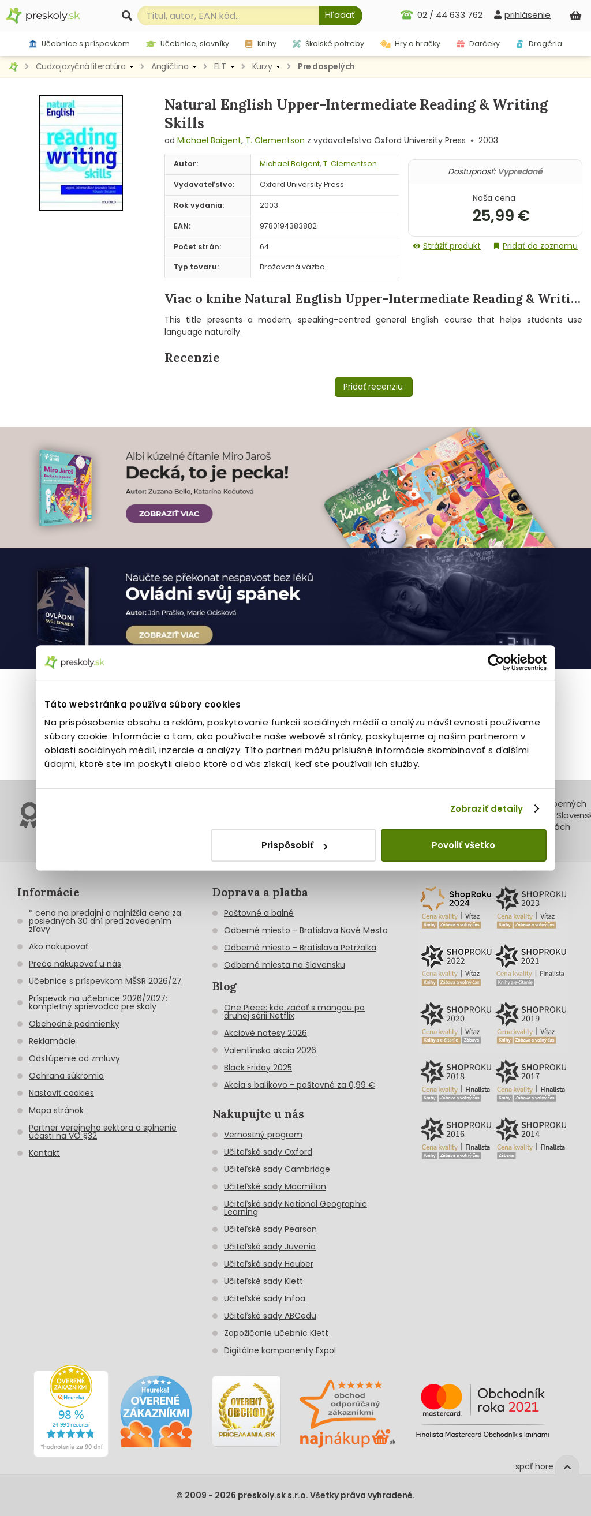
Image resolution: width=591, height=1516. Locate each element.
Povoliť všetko (463, 845)
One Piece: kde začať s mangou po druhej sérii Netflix (294, 1011)
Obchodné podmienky (74, 1024)
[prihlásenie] (522, 15)
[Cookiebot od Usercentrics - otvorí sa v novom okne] (496, 662)
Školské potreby (328, 43)
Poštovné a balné (259, 913)
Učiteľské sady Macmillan (275, 1186)
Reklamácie (52, 1041)
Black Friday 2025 (258, 1067)
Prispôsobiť (294, 845)
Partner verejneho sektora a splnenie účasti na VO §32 (103, 1131)
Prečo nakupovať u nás (75, 964)
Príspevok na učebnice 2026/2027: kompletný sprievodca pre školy (98, 1002)
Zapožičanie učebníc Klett (276, 1333)
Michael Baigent (209, 140)
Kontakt (44, 1153)
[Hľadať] (340, 15)
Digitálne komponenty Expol (280, 1350)
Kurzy (262, 66)
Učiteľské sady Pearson (270, 1229)
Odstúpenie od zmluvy (74, 1058)
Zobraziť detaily (486, 809)
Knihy (260, 43)
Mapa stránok (56, 1110)
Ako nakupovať (58, 946)
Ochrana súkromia (66, 1075)
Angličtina (169, 66)
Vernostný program (263, 1134)
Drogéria (539, 43)
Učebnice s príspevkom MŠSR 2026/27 (105, 981)
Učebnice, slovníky (188, 43)
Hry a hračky (410, 43)
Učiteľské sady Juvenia (270, 1246)
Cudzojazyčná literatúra (81, 66)
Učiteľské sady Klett (263, 1281)
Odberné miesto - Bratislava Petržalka (300, 947)
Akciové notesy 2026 (265, 1033)
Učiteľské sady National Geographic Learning (295, 1208)
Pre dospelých (326, 66)
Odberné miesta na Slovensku (284, 965)
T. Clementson (275, 140)
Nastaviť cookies (61, 1093)
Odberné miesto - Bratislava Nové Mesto (306, 930)
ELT (220, 66)
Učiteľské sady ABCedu (270, 1316)
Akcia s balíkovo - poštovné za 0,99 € (299, 1085)
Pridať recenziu (373, 386)
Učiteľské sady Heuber (268, 1264)
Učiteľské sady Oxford (268, 1152)
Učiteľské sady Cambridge (277, 1169)
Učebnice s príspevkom (79, 43)
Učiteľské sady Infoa (264, 1298)
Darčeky (478, 43)
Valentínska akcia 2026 (270, 1050)
